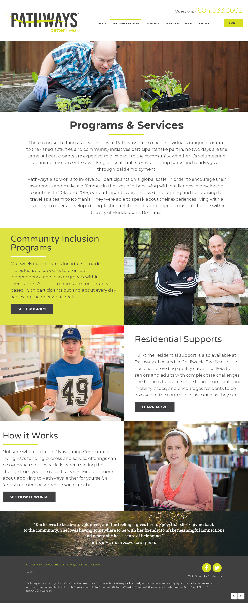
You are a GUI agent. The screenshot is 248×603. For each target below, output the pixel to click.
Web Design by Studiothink (205, 576)
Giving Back (152, 23)
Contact (203, 23)
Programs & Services (125, 23)
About (102, 23)
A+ (241, 596)
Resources (173, 23)
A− (234, 596)
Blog (188, 23)
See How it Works (29, 497)
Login (233, 23)
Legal (29, 571)
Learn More (154, 407)
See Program (32, 309)
